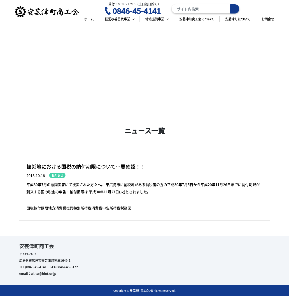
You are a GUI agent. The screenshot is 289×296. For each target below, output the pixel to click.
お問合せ (267, 18)
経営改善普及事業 (117, 18)
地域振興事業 (154, 18)
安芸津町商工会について (196, 18)
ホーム (89, 18)
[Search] (205, 8)
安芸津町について (237, 18)
